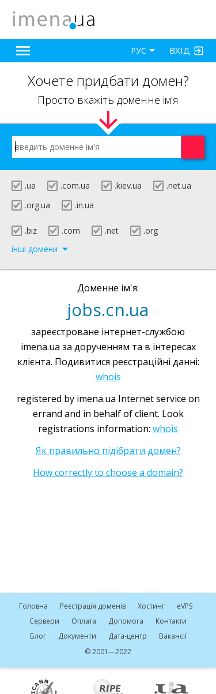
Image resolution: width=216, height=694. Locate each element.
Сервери (44, 621)
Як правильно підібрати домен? (108, 450)
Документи (77, 636)
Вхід (179, 50)
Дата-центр (127, 636)
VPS (184, 606)
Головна (33, 606)
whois (108, 376)
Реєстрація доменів (93, 606)
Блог (38, 636)
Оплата (83, 621)
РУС (138, 50)
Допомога (125, 621)
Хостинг (151, 606)
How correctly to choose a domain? (108, 472)
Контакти (171, 621)
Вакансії (173, 636)
